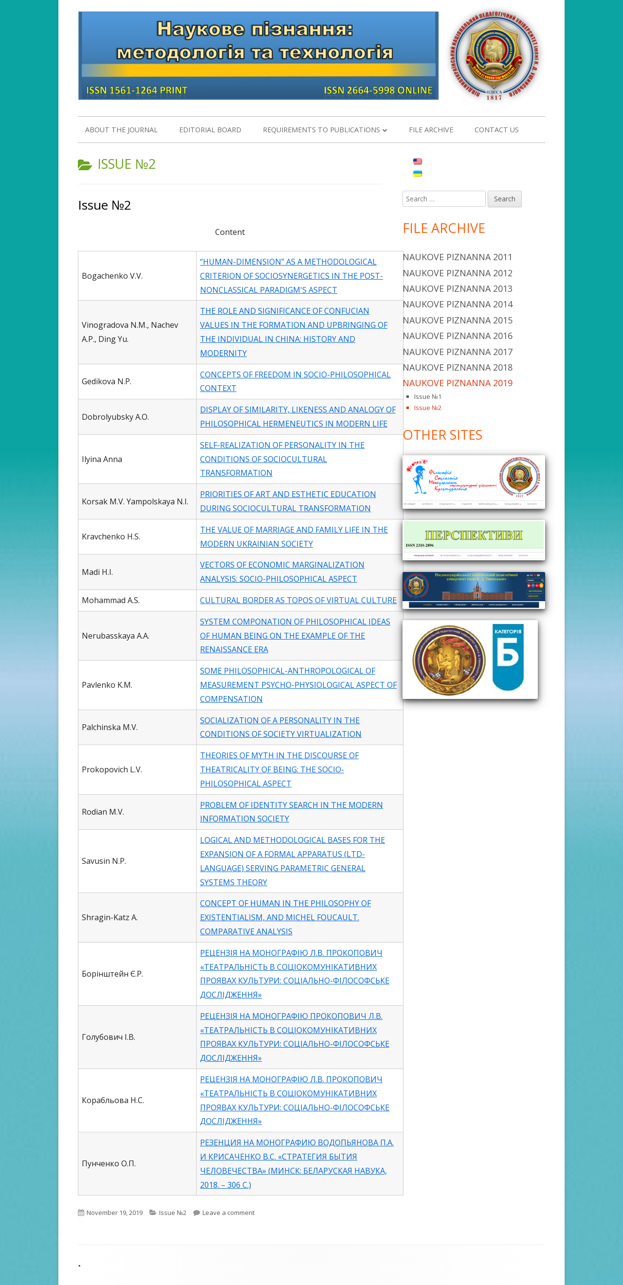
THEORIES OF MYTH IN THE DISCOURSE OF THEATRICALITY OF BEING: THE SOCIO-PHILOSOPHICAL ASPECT (279, 769)
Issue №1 (427, 396)
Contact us (497, 129)
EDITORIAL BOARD (210, 129)
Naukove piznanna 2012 (458, 273)
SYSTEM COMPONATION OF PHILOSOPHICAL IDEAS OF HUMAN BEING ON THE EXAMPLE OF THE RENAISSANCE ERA (295, 635)
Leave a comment (228, 1212)
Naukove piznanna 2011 (458, 257)
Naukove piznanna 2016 (458, 335)
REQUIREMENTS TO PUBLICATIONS (321, 129)
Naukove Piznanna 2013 (458, 288)
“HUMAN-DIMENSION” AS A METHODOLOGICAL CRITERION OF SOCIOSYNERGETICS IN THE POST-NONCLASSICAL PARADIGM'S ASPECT (291, 275)
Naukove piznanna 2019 (458, 383)
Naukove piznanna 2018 (458, 367)
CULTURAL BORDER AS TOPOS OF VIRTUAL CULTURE (298, 600)
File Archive (431, 129)
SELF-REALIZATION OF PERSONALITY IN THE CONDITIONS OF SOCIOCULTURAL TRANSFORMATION (282, 459)
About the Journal (121, 129)
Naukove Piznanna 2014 (458, 304)
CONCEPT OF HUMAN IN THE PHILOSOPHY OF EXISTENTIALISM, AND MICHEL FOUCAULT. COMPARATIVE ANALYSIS (285, 917)
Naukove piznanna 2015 (458, 320)
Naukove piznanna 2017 (458, 351)
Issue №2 (104, 205)
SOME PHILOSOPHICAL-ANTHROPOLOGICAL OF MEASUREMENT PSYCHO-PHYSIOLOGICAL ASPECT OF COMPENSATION (298, 684)
